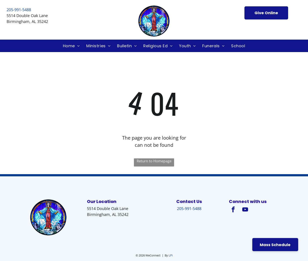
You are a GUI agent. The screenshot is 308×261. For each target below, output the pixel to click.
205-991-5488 (19, 9)
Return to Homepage (154, 161)
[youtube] (245, 210)
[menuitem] (71, 46)
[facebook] (233, 210)
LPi (171, 255)
